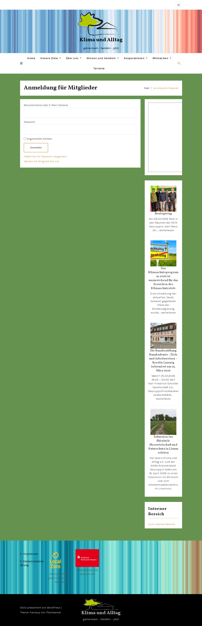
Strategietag (163, 214)
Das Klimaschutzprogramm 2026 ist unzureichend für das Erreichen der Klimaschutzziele (163, 278)
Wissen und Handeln (103, 58)
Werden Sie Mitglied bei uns (41, 161)
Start (146, 88)
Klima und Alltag (101, 40)
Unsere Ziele (50, 58)
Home (31, 58)
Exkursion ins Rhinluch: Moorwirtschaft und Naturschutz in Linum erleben (163, 445)
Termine (99, 68)
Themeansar (53, 612)
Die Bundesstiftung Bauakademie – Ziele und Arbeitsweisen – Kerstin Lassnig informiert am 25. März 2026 (163, 361)
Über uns (74, 58)
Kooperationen (135, 58)
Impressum (30, 553)
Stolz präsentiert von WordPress (40, 607)
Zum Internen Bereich (161, 524)
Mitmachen (161, 58)
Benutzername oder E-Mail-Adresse (46, 105)
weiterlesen (166, 230)
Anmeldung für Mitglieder (165, 88)
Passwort (29, 121)
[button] (21, 63)
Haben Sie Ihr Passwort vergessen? (45, 156)
